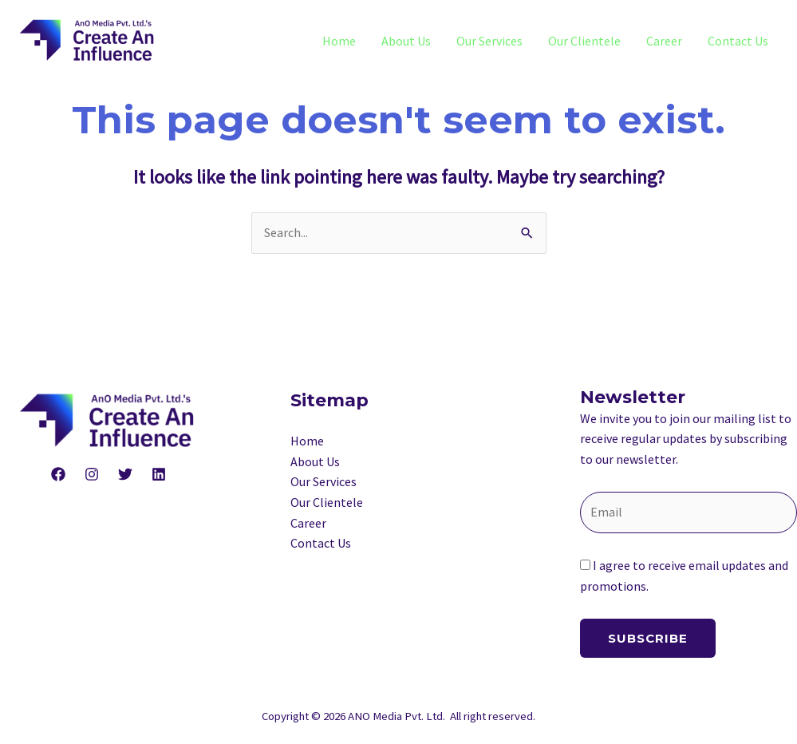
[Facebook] (58, 474)
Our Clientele (584, 41)
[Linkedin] (159, 474)
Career (664, 41)
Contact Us (738, 41)
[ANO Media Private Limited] (88, 39)
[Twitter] (125, 474)
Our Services (489, 41)
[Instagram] (92, 474)
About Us (406, 41)
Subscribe (648, 638)
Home (339, 41)
